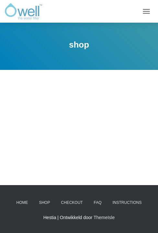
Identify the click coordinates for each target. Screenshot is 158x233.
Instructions (126, 202)
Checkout (72, 202)
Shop (44, 202)
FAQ (98, 202)
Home (22, 202)
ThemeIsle (104, 217)
